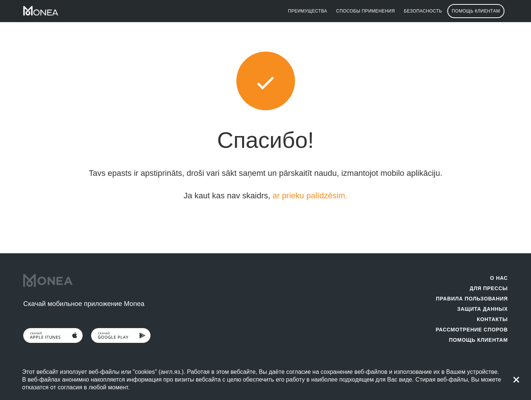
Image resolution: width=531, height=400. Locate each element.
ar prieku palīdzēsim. (310, 195)
